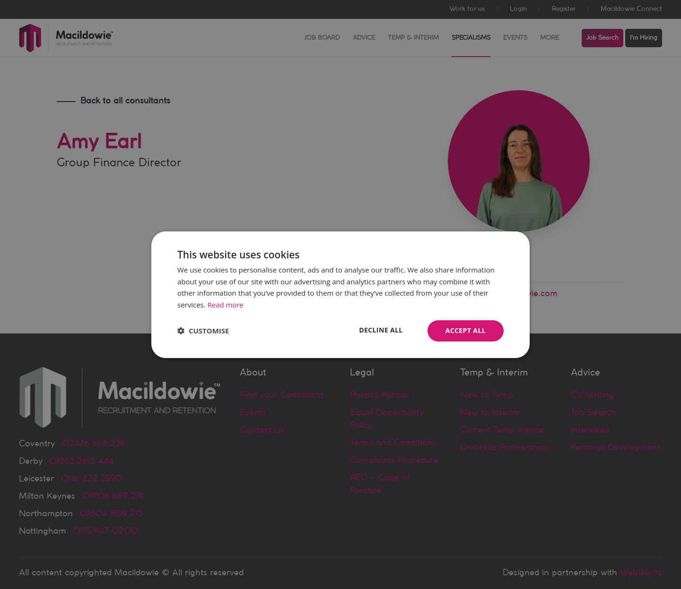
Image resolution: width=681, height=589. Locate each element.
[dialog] (340, 294)
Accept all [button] (465, 330)
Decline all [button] (380, 329)
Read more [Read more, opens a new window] (226, 304)
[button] (203, 330)
